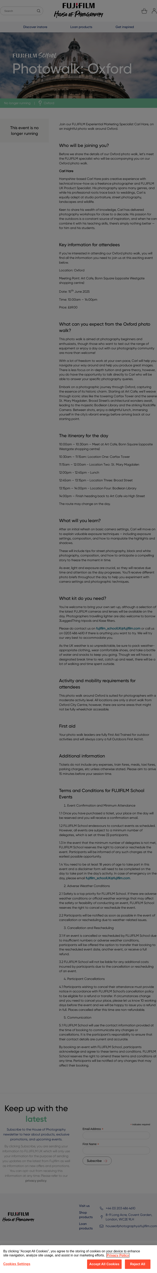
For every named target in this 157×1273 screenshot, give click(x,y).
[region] (78, 1259)
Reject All (137, 1264)
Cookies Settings (16, 1264)
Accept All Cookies (104, 1264)
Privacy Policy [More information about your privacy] (118, 1255)
